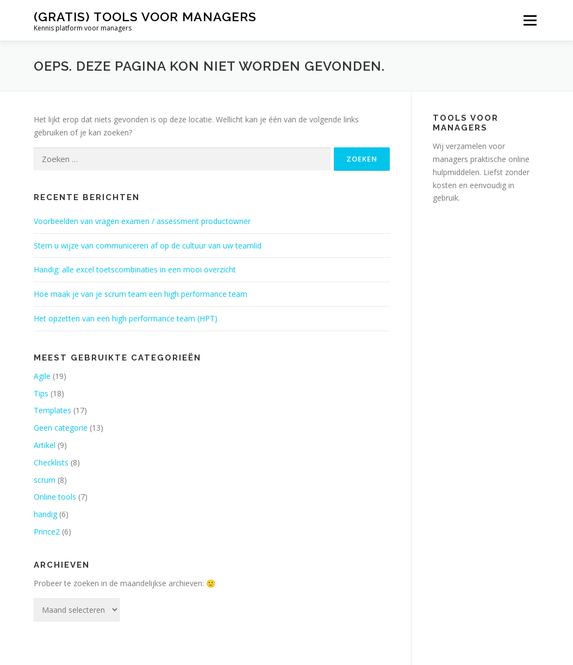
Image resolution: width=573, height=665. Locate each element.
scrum (44, 480)
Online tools (55, 497)
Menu (529, 20)
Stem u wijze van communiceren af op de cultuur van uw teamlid (147, 245)
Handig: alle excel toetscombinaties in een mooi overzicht (135, 269)
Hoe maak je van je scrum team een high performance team (140, 294)
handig (45, 514)
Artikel (44, 445)
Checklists (51, 462)
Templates (52, 410)
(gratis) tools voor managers (145, 16)
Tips (41, 393)
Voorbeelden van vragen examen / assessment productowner (142, 221)
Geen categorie (61, 427)
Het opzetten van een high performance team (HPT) (125, 318)
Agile (42, 376)
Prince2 (47, 531)
